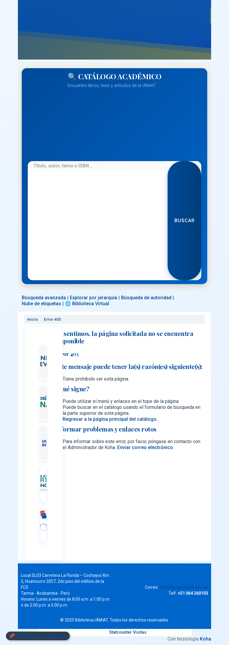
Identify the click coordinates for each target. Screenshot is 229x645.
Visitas (139, 632)
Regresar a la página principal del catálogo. (110, 419)
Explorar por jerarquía (93, 297)
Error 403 (52, 319)
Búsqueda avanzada (44, 297)
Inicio (32, 319)
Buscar (184, 220)
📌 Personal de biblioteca (38, 635)
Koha (205, 639)
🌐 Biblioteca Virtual (87, 303)
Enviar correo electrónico (145, 447)
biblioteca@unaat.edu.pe (184, 587)
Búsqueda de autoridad (146, 297)
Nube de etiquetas (41, 303)
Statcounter (120, 632)
